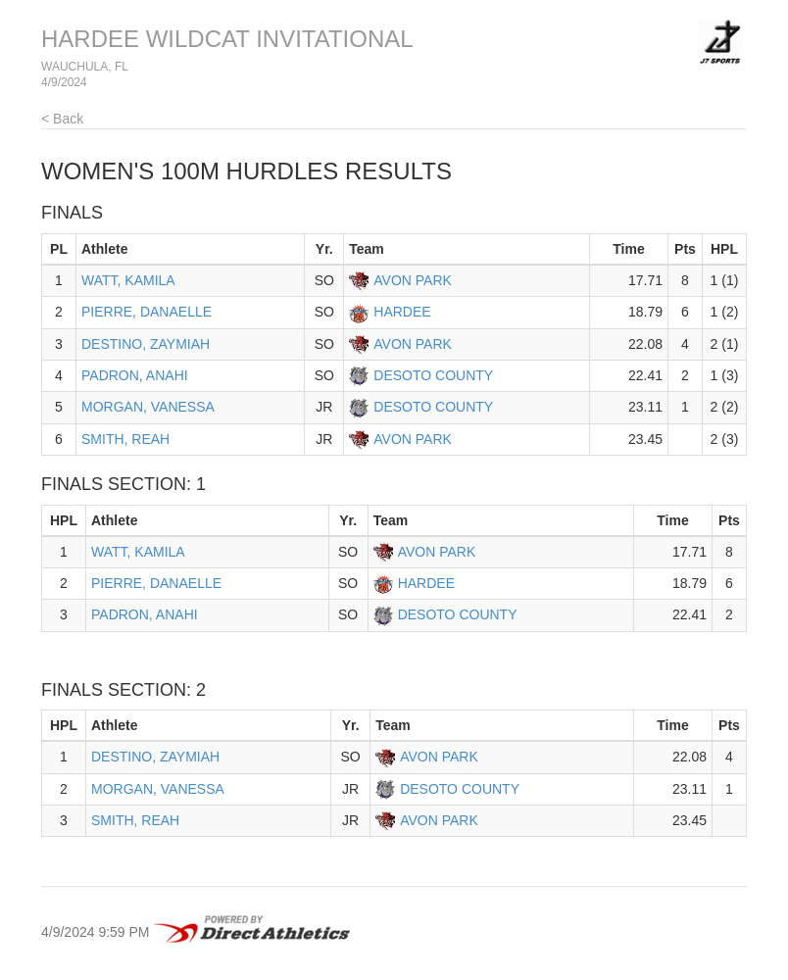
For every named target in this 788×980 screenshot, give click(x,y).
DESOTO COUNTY (433, 375)
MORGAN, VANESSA (148, 407)
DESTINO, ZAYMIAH (145, 344)
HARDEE (401, 311)
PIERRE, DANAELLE (146, 311)
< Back (62, 118)
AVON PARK (412, 280)
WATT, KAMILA (128, 280)
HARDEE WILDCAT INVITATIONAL (227, 38)
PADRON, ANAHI (134, 375)
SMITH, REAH (125, 439)
